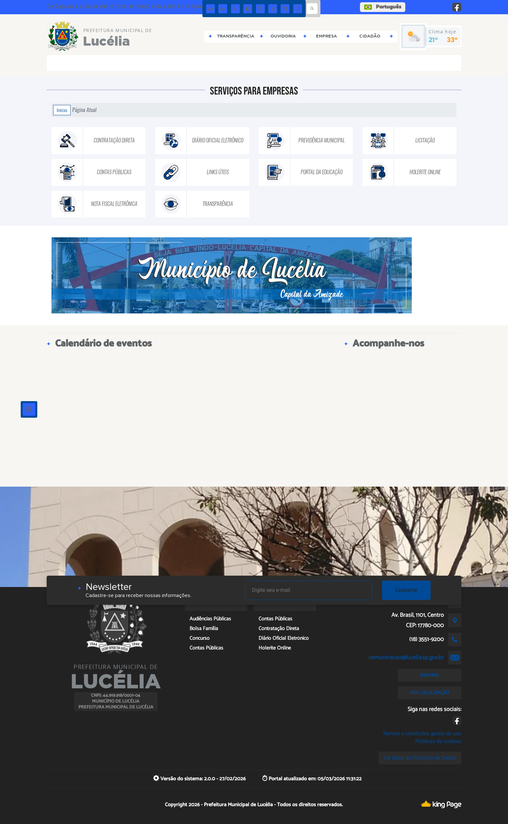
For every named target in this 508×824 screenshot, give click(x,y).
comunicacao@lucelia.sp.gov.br (406, 657)
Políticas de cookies (438, 741)
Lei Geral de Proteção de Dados (420, 758)
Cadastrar (406, 590)
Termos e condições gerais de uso (422, 733)
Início (62, 110)
